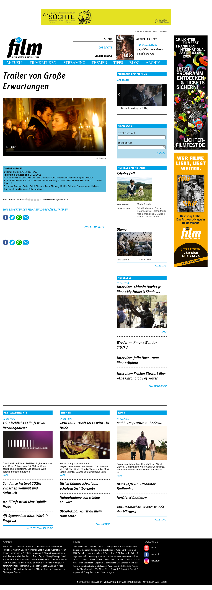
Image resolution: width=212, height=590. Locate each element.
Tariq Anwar (33, 180)
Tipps (118, 62)
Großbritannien (11, 168)
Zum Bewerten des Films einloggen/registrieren (35, 209)
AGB (157, 582)
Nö (129, 550)
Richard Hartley (49, 180)
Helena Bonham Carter (18, 186)
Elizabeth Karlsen (67, 177)
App (142, 31)
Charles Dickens (48, 177)
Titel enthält (126, 133)
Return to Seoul (124, 559)
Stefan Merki (159, 211)
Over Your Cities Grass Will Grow (87, 546)
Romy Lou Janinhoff (23, 569)
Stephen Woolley (85, 177)
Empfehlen (26, 217)
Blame (121, 230)
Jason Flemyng (52, 186)
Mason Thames (22, 559)
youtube (154, 547)
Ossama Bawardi (25, 546)
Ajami (111, 572)
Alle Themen (103, 524)
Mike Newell (12, 177)
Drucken (32, 217)
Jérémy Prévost (10, 566)
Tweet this (12, 217)
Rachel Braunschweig (149, 209)
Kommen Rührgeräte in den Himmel (97, 550)
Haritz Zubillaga (34, 562)
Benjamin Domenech (30, 566)
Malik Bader (8, 556)
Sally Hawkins (35, 189)
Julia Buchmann (145, 208)
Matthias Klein (23, 556)
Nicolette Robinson (32, 553)
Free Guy (93, 556)
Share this (5, 217)
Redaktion (96, 582)
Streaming (74, 62)
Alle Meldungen (158, 386)
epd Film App (146, 53)
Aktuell (15, 62)
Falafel (133, 569)
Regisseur (125, 143)
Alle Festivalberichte (40, 528)
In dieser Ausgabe (148, 45)
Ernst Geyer (39, 556)
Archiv (153, 62)
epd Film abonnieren (151, 49)
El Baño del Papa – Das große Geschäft (114, 566)
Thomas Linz (36, 550)
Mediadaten (110, 582)
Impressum (148, 582)
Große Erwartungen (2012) (134, 108)
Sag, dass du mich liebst (96, 572)
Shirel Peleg (8, 546)
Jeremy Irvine (83, 186)
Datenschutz (134, 582)
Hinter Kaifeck (95, 559)
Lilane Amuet (152, 216)
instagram (155, 561)
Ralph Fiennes (36, 186)
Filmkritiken (43, 62)
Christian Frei (144, 259)
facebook (155, 554)
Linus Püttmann (52, 550)
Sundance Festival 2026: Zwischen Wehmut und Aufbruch (22, 488)
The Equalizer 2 (112, 546)
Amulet (124, 569)
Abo (137, 31)
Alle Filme (161, 266)
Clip (136, 550)
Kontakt (121, 582)
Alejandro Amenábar (53, 553)
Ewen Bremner (20, 189)
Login (148, 31)
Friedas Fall (126, 174)
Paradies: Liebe (87, 566)
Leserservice (103, 55)
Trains (84, 559)
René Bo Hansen (40, 559)
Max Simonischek (146, 213)
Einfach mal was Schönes (117, 562)
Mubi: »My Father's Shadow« (139, 423)
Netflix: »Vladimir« (132, 498)
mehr (164, 332)
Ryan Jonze (57, 569)
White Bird (121, 550)
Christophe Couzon (12, 572)
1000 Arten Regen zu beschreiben (87, 553)
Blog (134, 62)
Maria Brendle (144, 204)
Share (19, 217)
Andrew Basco (20, 550)
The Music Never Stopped (106, 569)
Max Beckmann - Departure (91, 562)
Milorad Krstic (42, 569)
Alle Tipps (161, 520)
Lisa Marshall (49, 566)
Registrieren (159, 31)
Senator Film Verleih (81, 180)
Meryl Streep (53, 556)
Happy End (78, 572)
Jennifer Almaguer (53, 562)
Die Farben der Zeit (126, 553)
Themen (99, 62)
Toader (54, 559)
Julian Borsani (43, 546)
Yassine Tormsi (17, 562)
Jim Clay (65, 180)
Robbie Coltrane (68, 186)
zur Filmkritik (94, 227)
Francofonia (110, 559)
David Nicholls (28, 177)
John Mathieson (14, 180)
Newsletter (83, 582)
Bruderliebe (110, 553)
